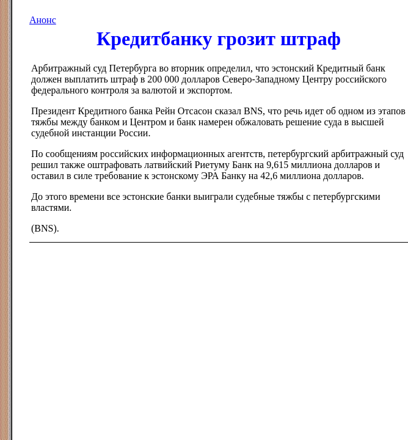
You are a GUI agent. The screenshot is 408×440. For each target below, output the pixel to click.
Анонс (42, 20)
